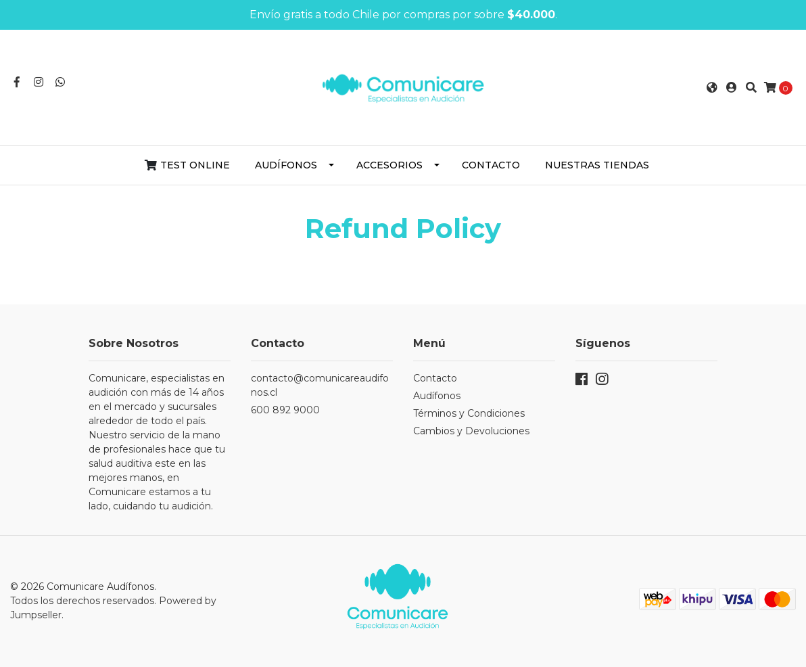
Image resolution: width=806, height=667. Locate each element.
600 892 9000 (285, 410)
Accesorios (389, 165)
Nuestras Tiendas (597, 165)
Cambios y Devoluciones (471, 431)
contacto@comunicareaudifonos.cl (320, 385)
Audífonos (286, 165)
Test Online (195, 165)
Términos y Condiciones (469, 413)
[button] (712, 88)
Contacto (491, 165)
